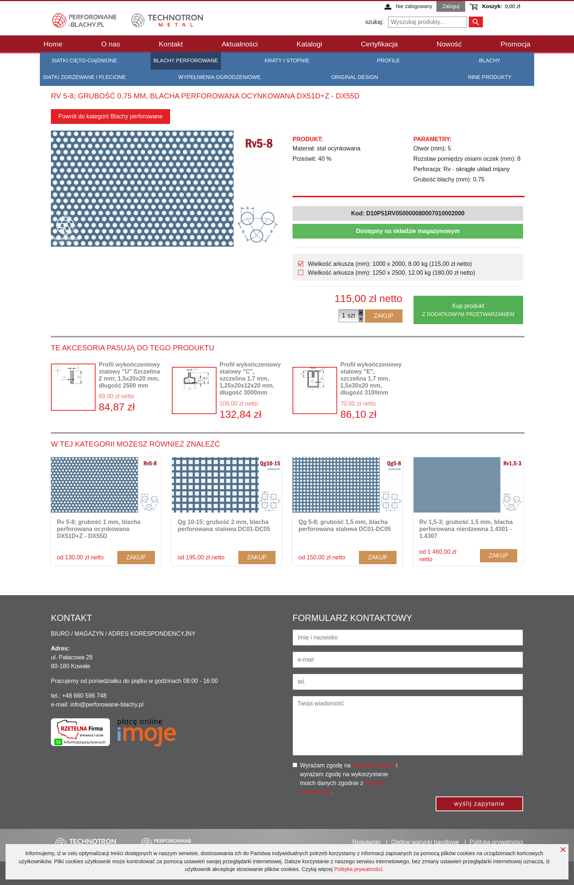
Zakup (383, 316)
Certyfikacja (379, 44)
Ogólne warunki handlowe (425, 842)
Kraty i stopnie (287, 60)
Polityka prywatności (358, 869)
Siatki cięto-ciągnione (84, 60)
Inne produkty (489, 77)
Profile (388, 60)
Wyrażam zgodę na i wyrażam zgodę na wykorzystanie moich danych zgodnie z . (348, 778)
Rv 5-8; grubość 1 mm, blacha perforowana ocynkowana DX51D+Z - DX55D (99, 529)
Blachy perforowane (185, 60)
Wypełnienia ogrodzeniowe (219, 77)
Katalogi (309, 44)
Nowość (449, 44)
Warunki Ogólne (373, 765)
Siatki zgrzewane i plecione (84, 77)
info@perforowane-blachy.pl (106, 704)
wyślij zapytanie (479, 804)
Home (53, 44)
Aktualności (240, 44)
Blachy (490, 60)
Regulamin (366, 842)
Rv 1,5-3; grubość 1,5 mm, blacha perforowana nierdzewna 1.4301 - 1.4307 (466, 529)
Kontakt (171, 44)
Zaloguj (450, 6)
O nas (110, 44)
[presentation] (470, 775)
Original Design (354, 77)
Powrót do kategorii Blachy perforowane (110, 116)
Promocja (515, 44)
